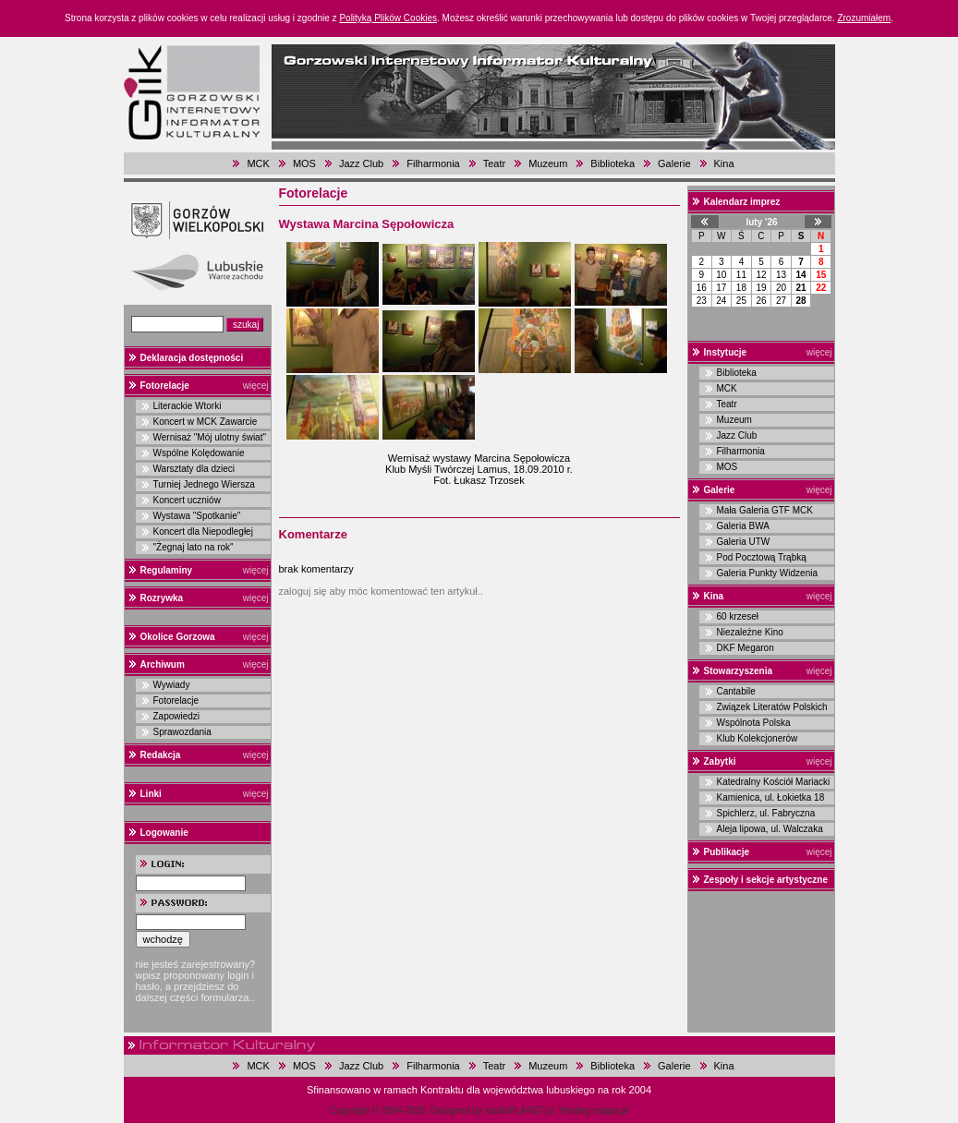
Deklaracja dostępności (192, 358)
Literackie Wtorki (187, 406)
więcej (256, 385)
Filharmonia (432, 163)
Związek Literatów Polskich (772, 707)
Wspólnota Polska (754, 723)
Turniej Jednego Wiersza (204, 484)
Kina (724, 163)
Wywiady (171, 685)
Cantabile (736, 691)
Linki (151, 794)
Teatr (494, 163)
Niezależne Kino (750, 632)
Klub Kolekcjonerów (757, 738)
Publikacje (726, 852)
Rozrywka (162, 598)
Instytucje (725, 352)
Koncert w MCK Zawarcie (205, 422)
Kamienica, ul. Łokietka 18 (771, 797)
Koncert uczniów (187, 500)
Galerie (674, 163)
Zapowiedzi (176, 716)
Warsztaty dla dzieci (194, 469)
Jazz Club (361, 163)
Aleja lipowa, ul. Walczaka (770, 829)
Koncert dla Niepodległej (203, 531)
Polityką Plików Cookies (388, 18)
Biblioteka (612, 163)
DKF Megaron (745, 648)
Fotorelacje (164, 385)
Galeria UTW (743, 542)
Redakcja (160, 755)
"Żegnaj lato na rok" (193, 547)
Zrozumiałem (864, 18)
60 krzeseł (738, 616)
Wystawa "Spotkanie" (197, 516)
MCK (258, 163)
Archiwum (162, 664)
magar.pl (610, 1110)
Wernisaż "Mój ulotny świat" (210, 437)
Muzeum (547, 163)
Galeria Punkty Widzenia (768, 573)
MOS (304, 163)
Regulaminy (166, 570)
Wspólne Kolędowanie (199, 453)
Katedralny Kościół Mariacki (774, 782)
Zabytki (720, 761)
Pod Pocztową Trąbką (761, 557)
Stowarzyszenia (738, 671)
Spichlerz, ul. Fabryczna (766, 813)
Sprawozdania (182, 732)
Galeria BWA (743, 526)
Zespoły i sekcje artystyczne (766, 880)
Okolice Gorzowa (177, 637)
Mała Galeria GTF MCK (765, 510)
